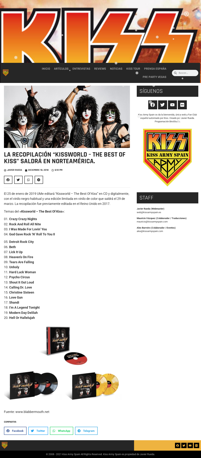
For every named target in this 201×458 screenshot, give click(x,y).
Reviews (100, 69)
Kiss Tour (133, 69)
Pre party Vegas (154, 77)
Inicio (46, 69)
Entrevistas (81, 69)
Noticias (116, 69)
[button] (8, 180)
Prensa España (155, 69)
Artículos (61, 69)
